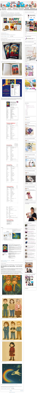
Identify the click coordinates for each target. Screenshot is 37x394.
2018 (26, 111)
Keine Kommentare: (8, 260)
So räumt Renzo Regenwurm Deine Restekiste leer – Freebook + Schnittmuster (32, 241)
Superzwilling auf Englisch (4, 261)
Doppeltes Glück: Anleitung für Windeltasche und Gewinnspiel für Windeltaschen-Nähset (31, 231)
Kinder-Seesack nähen (30, 252)
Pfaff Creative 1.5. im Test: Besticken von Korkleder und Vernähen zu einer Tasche (31, 249)
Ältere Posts (21, 390)
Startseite (11, 390)
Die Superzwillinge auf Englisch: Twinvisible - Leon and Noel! (11, 39)
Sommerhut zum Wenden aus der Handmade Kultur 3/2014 (31, 238)
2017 (26, 112)
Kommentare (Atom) (13, 392)
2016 (26, 113)
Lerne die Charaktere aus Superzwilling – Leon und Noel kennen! (12, 264)
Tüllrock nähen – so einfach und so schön (32, 224)
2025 (26, 104)
